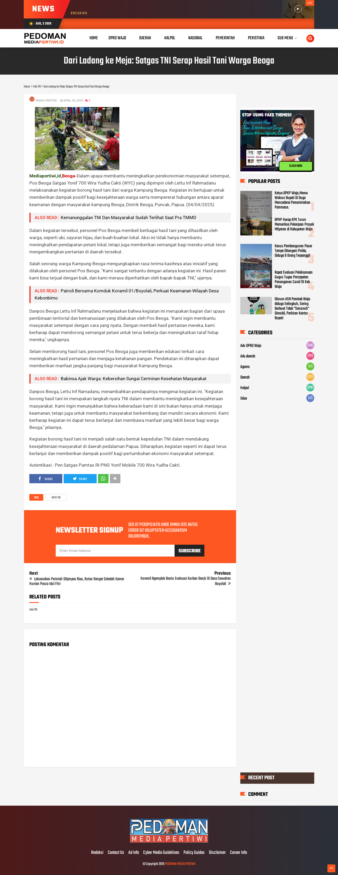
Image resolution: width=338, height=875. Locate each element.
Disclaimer (217, 853)
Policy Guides (194, 853)
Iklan (243, 398)
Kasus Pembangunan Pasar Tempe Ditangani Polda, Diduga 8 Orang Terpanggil (293, 251)
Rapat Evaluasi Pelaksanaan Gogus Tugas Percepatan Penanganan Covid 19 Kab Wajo (294, 279)
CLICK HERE (295, 166)
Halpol (244, 388)
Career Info (238, 853)
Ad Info (133, 853)
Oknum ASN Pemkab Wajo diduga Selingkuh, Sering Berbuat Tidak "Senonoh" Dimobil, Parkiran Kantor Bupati (292, 309)
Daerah (245, 377)
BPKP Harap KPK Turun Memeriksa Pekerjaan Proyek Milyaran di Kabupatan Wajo (294, 224)
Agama (245, 367)
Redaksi (97, 853)
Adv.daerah (247, 356)
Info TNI (56, 497)
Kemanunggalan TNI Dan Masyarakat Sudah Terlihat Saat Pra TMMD (128, 217)
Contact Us (116, 853)
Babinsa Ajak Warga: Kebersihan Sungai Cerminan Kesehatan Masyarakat (133, 378)
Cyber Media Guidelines (161, 853)
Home (94, 38)
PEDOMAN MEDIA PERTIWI (180, 864)
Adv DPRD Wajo (250, 345)
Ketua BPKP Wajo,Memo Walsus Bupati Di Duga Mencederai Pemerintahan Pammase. (292, 200)
